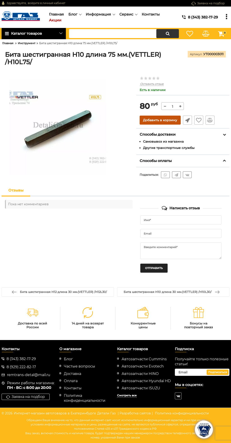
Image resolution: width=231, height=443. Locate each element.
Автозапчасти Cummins (144, 359)
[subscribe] (202, 372)
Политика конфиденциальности (182, 413)
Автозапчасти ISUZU (141, 388)
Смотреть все (127, 395)
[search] (124, 33)
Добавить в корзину (160, 120)
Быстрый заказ (187, 120)
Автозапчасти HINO (140, 374)
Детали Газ (106, 413)
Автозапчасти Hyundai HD (146, 381)
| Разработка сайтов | (135, 413)
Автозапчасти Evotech (143, 366)
